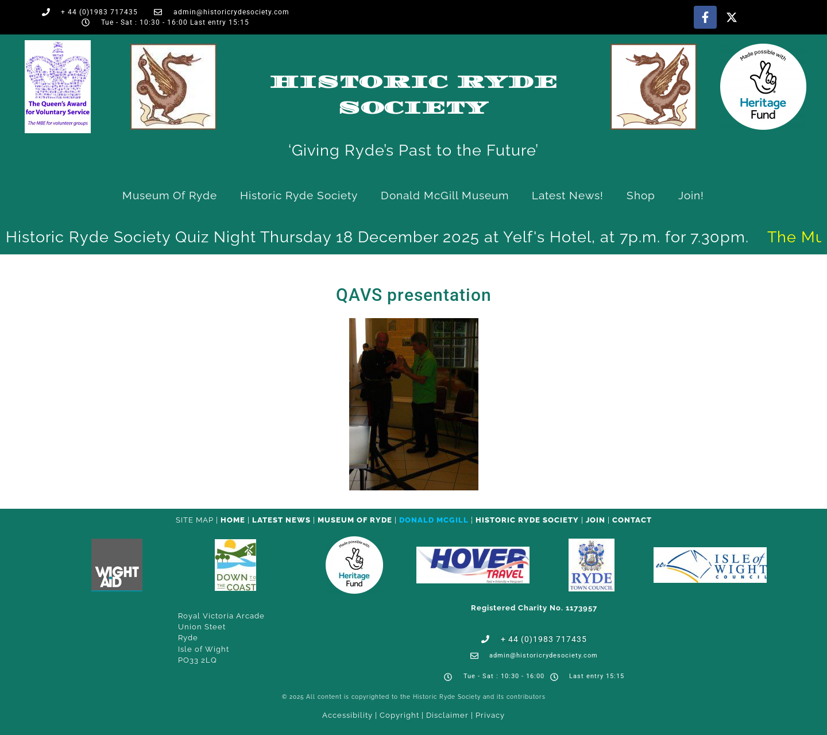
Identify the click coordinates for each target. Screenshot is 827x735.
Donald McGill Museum (445, 195)
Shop (641, 195)
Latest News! (568, 195)
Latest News (281, 520)
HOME (233, 520)
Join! (691, 195)
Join (595, 520)
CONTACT (632, 520)
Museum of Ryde (169, 195)
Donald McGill (434, 520)
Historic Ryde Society (299, 195)
